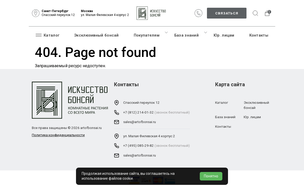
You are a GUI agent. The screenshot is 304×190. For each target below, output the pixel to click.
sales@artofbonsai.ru (139, 122)
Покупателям (146, 35)
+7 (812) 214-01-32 (138, 112)
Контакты (258, 35)
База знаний (186, 35)
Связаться (226, 13)
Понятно (211, 176)
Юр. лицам (224, 35)
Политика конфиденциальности (58, 135)
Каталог (47, 35)
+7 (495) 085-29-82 (138, 145)
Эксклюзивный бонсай (96, 35)
